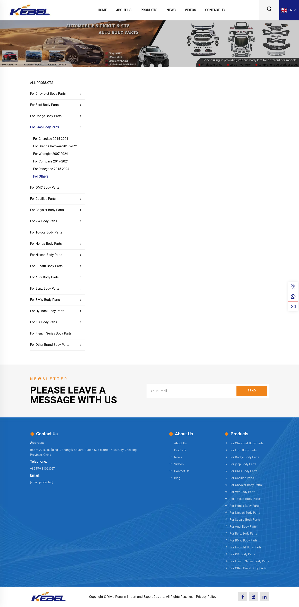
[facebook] (242, 596)
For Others (40, 176)
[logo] (30, 10)
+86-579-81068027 (42, 468)
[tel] (293, 287)
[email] (293, 306)
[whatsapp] (293, 296)
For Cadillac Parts (43, 199)
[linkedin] (264, 596)
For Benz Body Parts (44, 288)
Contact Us (215, 10)
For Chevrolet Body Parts (48, 94)
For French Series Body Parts (51, 333)
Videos (190, 10)
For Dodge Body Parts (46, 116)
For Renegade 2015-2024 (51, 169)
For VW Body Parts (43, 221)
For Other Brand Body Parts (49, 345)
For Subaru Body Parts (46, 266)
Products (149, 10)
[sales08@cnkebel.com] (41, 482)
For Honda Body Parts (46, 244)
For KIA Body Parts (43, 322)
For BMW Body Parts (45, 300)
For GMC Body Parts (44, 187)
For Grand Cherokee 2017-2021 (55, 146)
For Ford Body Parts (44, 105)
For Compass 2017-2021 (51, 161)
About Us (123, 10)
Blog (177, 478)
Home (102, 10)
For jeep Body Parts (44, 127)
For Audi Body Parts (44, 277)
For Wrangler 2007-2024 (50, 154)
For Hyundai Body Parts (47, 311)
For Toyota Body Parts (46, 232)
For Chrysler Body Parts (47, 210)
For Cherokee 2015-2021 (50, 139)
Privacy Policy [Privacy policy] (206, 597)
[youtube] (253, 596)
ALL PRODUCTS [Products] (41, 83)
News (171, 10)
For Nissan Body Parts (46, 255)
